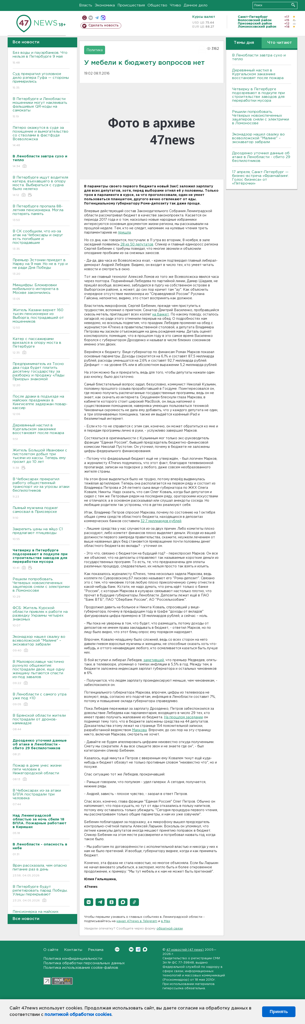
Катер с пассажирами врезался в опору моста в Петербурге (41, 346)
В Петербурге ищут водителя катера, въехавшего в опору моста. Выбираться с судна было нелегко (41, 186)
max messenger (103, 17)
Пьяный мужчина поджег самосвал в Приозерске (41, 513)
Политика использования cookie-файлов (80, 967)
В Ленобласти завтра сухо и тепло (259, 57)
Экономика (105, 5)
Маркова (139, 730)
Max (145, 949)
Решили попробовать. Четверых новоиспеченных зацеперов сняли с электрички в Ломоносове (41, 588)
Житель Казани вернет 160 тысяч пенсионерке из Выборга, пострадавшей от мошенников (41, 319)
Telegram (138, 949)
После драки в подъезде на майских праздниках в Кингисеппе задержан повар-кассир (41, 405)
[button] (88, 902)
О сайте (50, 949)
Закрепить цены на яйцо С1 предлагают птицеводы (41, 534)
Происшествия (131, 5)
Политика (94, 50)
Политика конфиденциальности (72, 958)
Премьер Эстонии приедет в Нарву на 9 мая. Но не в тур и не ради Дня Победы (41, 267)
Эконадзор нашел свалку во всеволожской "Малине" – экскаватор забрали (41, 644)
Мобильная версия (84, 17)
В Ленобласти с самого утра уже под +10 (41, 699)
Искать (293, 5)
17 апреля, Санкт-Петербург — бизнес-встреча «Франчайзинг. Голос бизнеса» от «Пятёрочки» (260, 177)
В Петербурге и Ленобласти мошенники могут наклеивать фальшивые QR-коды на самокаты (41, 108)
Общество (157, 5)
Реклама (95, 949)
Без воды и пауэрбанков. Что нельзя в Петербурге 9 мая (41, 58)
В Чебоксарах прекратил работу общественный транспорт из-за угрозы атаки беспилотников (41, 488)
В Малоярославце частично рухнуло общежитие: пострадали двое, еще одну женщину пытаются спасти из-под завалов (41, 672)
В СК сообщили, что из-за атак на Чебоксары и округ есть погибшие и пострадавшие (41, 240)
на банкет (160, 314)
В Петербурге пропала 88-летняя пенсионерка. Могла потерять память (41, 213)
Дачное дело (196, 5)
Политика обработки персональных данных (84, 963)
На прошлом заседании (183, 717)
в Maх (165, 921)
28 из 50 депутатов (136, 244)
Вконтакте (117, 949)
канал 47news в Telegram (137, 921)
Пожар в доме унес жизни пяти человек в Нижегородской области (41, 772)
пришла (124, 232)
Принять (279, 1011)
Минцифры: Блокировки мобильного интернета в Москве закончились (41, 292)
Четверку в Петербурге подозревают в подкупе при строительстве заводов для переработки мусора (258, 95)
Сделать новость (103, 25)
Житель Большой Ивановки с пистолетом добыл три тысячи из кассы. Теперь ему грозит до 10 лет (41, 459)
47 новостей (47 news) (185, 950)
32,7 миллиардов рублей (161, 521)
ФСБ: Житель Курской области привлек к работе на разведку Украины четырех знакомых (41, 617)
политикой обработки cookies (78, 1015)
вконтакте (90, 17)
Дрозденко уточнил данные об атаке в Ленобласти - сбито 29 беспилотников (261, 157)
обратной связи (170, 928)
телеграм (97, 17)
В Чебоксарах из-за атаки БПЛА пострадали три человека (41, 797)
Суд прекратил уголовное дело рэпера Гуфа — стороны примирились (41, 81)
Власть (85, 5)
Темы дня (244, 43)
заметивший (153, 660)
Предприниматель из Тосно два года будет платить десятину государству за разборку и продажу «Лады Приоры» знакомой (41, 374)
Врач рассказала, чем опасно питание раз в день (41, 871)
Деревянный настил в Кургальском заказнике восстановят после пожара (41, 432)
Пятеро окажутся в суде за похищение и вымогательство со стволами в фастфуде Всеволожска (41, 136)
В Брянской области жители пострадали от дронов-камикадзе (41, 722)
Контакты (73, 949)
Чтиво (175, 5)
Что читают (279, 43)
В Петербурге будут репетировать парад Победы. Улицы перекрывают (41, 894)
